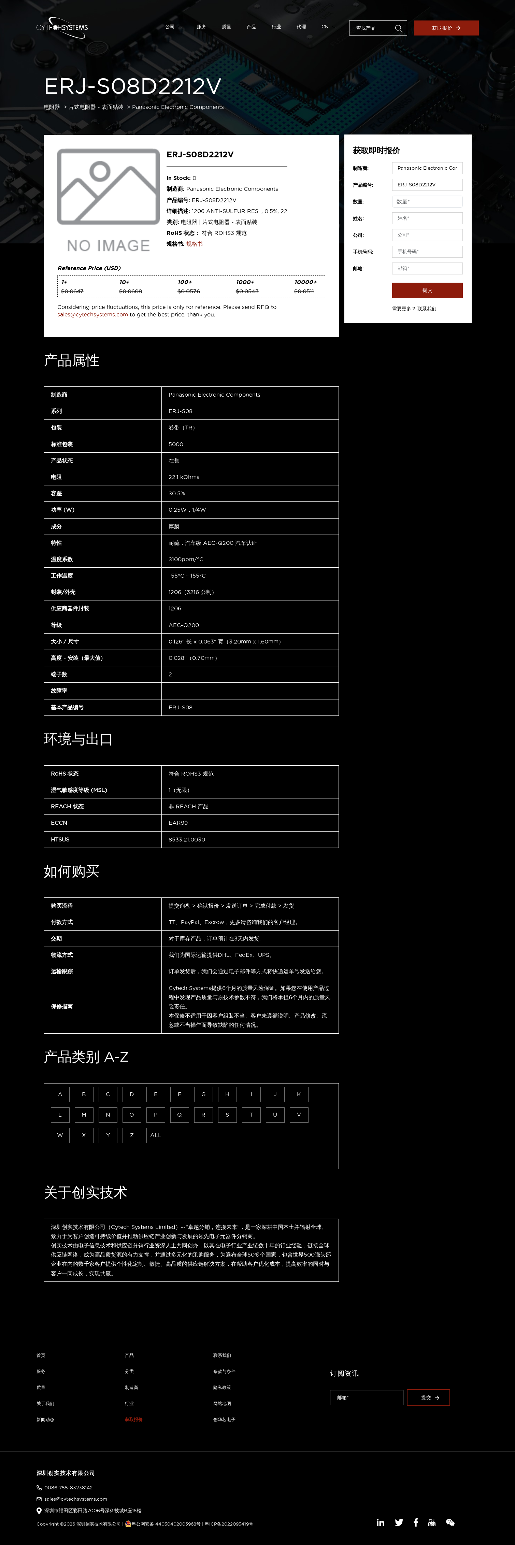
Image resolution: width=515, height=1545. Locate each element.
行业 (276, 26)
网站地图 (222, 1403)
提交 (428, 290)
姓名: (358, 218)
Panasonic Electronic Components (178, 107)
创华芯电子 (224, 1419)
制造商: (361, 168)
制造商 (131, 1387)
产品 (251, 26)
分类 (129, 1371)
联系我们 (427, 308)
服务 (201, 26)
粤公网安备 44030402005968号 (163, 1523)
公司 (174, 26)
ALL (155, 1135)
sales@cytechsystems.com (92, 314)
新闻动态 (45, 1419)
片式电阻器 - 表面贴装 (96, 107)
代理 (301, 26)
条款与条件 (224, 1371)
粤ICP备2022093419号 (229, 1523)
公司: (358, 235)
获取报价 (446, 28)
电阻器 (52, 107)
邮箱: (358, 268)
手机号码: (363, 252)
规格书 (194, 244)
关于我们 (45, 1403)
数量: (358, 201)
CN (329, 26)
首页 (41, 1355)
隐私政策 (222, 1387)
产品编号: (363, 185)
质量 (226, 26)
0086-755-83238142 (68, 1487)
